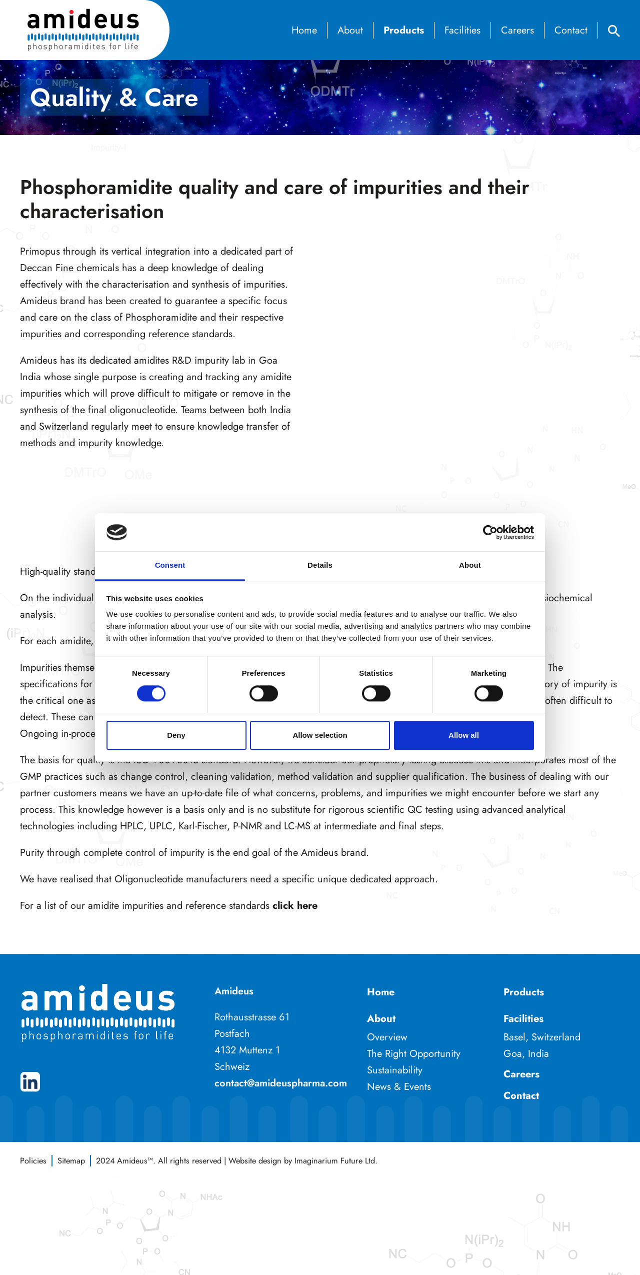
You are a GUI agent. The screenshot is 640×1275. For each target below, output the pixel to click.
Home (304, 30)
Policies (33, 1160)
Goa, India (526, 1053)
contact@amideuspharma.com (280, 1083)
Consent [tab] (170, 565)
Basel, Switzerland (542, 1037)
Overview (387, 1037)
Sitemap (71, 1160)
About (350, 30)
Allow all (463, 735)
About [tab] (470, 565)
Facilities (462, 30)
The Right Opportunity (413, 1053)
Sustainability (394, 1070)
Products (404, 30)
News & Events (399, 1086)
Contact (571, 30)
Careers (517, 30)
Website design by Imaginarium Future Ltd (301, 1160)
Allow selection (319, 735)
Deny (176, 735)
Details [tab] (320, 565)
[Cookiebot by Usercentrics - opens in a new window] (490, 532)
